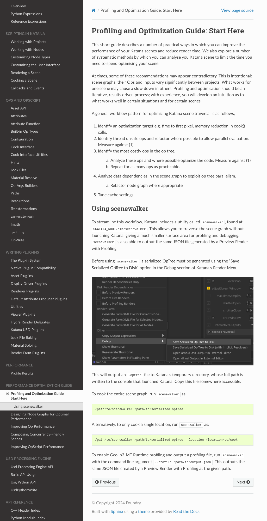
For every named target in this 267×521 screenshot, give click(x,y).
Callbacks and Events (27, 75)
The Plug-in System (26, 247)
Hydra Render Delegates (30, 309)
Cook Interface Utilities (29, 142)
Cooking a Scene (24, 67)
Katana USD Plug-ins (27, 317)
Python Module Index (28, 505)
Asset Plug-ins (22, 263)
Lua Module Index (25, 513)
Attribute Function (25, 111)
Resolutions (20, 188)
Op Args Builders (24, 173)
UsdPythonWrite (24, 477)
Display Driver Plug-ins (29, 271)
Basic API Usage (23, 462)
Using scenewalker (28, 393)
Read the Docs (186, 512)
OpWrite (17, 227)
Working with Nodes (27, 37)
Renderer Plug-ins (25, 278)
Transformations (24, 196)
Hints (15, 149)
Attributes (19, 103)
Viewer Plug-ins (23, 301)
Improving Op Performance (32, 413)
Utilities (17, 294)
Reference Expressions (29, 8)
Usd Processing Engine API (32, 454)
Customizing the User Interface (35, 52)
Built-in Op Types (24, 118)
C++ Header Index (25, 497)
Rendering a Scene (25, 60)
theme (144, 512)
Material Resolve (24, 165)
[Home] (94, 10)
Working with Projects (28, 29)
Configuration (22, 126)
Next (243, 482)
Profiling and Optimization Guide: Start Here (35, 382)
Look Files (18, 157)
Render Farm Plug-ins (28, 340)
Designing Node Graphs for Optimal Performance (40, 403)
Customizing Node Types (30, 44)
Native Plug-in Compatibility (33, 255)
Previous (105, 482)
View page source (237, 10)
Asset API (18, 95)
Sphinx (117, 512)
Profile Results (22, 360)
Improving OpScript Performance (37, 434)
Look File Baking (23, 325)
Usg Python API (23, 469)
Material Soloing (23, 332)
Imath (15, 211)
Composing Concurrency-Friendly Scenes (37, 423)
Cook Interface (22, 134)
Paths (15, 180)
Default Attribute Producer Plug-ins (39, 286)
